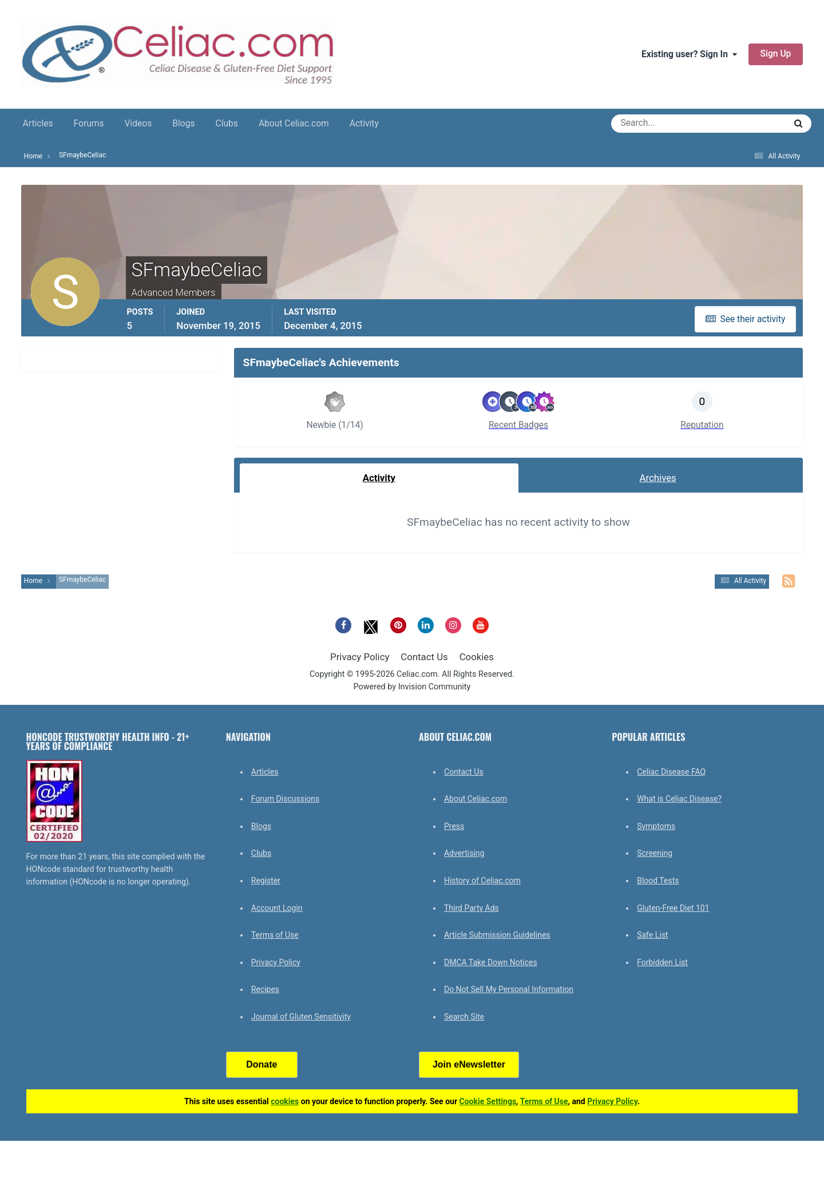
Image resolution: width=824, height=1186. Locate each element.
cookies (285, 1101)
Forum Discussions (285, 798)
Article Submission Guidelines (497, 934)
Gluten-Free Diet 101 (673, 908)
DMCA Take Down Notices (490, 962)
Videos (138, 123)
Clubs (227, 123)
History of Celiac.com (482, 880)
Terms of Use (275, 934)
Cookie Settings (488, 1101)
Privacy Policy (359, 657)
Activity (364, 123)
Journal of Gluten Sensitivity (301, 1016)
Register (265, 880)
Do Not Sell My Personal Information (508, 989)
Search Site (464, 1016)
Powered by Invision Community (412, 687)
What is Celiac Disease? (679, 798)
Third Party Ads (471, 908)
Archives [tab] (658, 477)
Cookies (476, 657)
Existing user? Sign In (689, 54)
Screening (654, 853)
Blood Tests (658, 880)
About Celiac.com (294, 123)
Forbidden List (662, 962)
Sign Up (775, 54)
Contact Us (424, 657)
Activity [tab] (379, 477)
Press (454, 826)
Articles (38, 123)
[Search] (657, 123)
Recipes (265, 989)
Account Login (277, 908)
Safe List (652, 934)
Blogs (183, 123)
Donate (261, 1064)
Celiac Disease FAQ (671, 771)
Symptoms (656, 826)
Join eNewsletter (469, 1064)
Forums (89, 123)
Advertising (464, 853)
